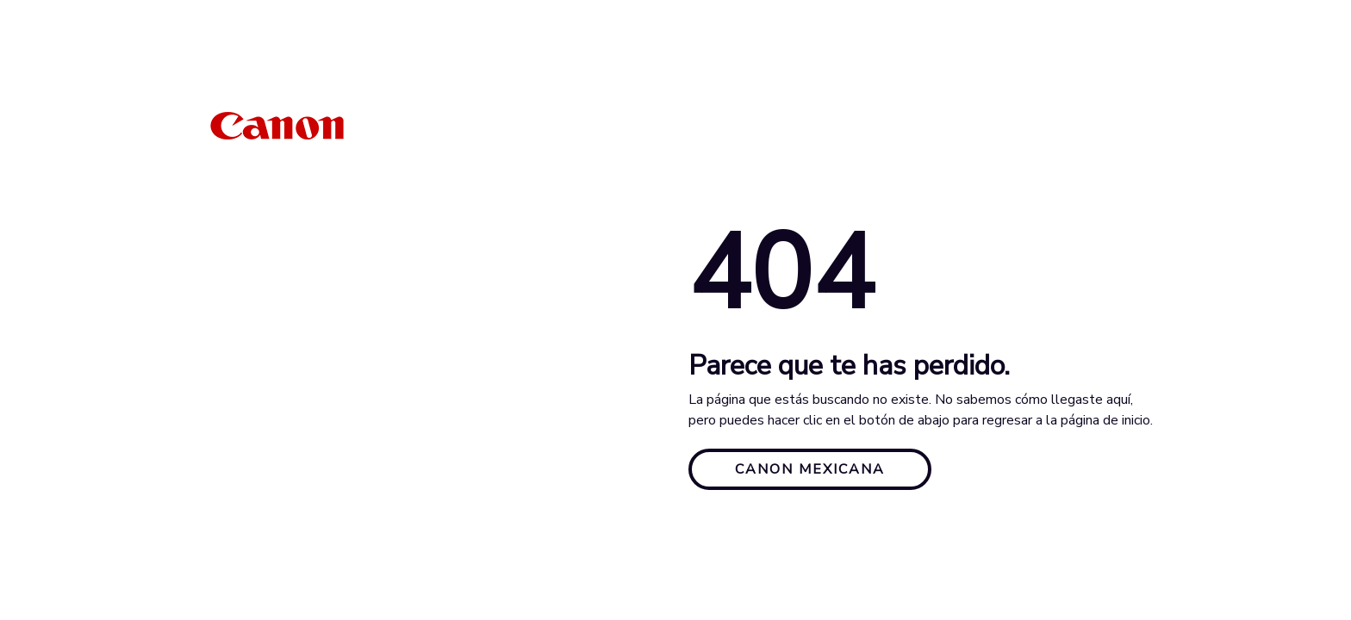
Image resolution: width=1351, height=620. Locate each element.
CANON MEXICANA (810, 469)
